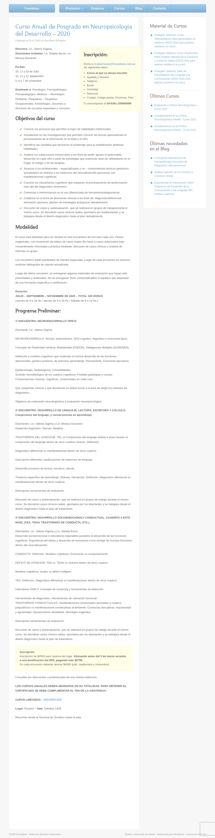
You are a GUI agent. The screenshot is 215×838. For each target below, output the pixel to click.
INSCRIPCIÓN (53, 699)
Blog (138, 8)
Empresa (97, 8)
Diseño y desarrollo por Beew (140, 834)
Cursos (119, 8)
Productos (73, 8)
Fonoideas (31, 8)
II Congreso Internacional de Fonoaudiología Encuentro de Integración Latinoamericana (170, 161)
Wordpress (179, 834)
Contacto (159, 8)
